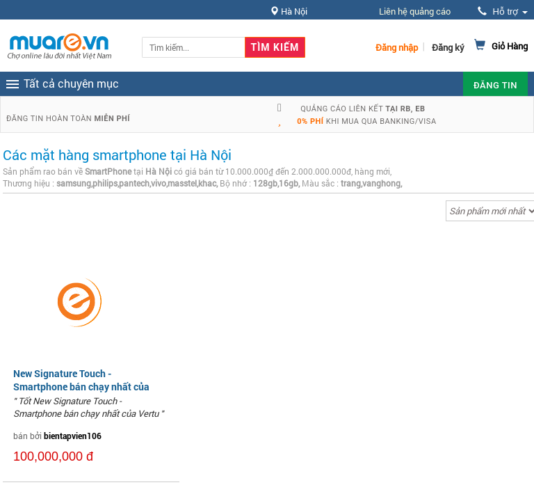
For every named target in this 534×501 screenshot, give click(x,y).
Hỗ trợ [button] (503, 11)
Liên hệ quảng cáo (415, 11)
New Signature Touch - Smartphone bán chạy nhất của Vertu (81, 386)
